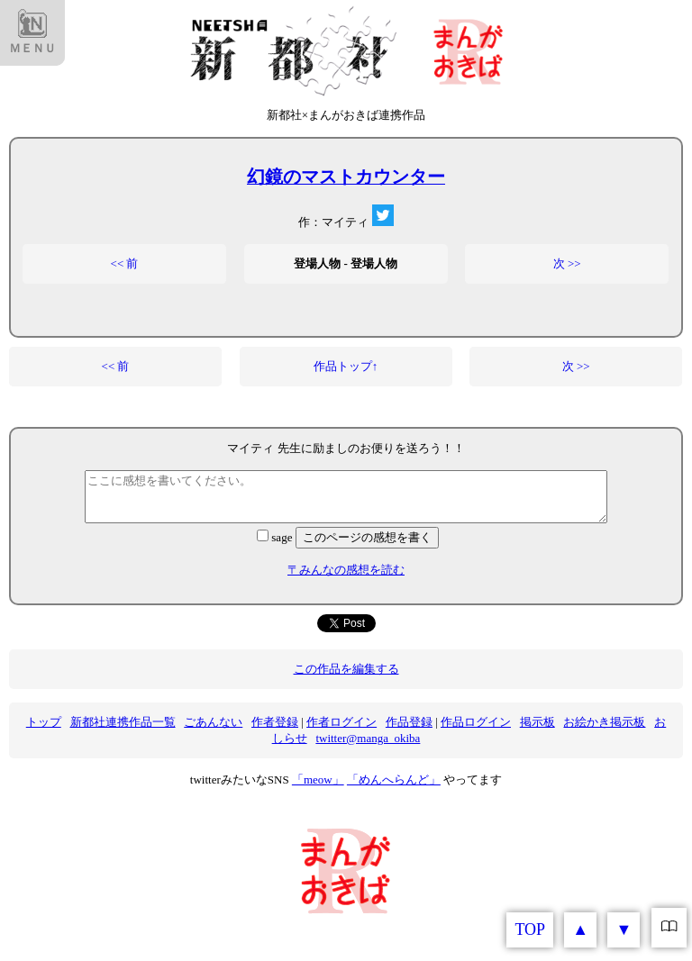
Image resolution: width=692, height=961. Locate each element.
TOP (529, 929)
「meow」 (318, 779)
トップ (43, 722)
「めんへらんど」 (394, 779)
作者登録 (274, 722)
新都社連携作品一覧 (123, 722)
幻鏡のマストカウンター (346, 177)
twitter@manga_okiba (367, 738)
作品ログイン (476, 722)
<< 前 (125, 263)
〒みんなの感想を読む (346, 569)
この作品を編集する (346, 668)
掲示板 (537, 722)
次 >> (567, 263)
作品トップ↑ (346, 366)
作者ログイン (341, 722)
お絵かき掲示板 (604, 722)
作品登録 (409, 722)
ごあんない (213, 722)
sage (276, 537)
